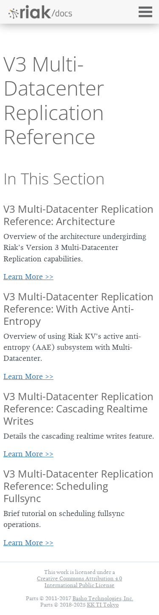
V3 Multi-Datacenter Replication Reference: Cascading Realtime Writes (78, 408)
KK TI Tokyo (103, 604)
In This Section (54, 178)
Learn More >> (28, 276)
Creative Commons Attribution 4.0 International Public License (79, 581)
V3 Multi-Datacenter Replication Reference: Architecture (78, 215)
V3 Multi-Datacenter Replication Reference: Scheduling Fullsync (78, 486)
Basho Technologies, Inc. (103, 598)
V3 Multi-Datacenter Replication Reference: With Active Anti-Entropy (78, 308)
